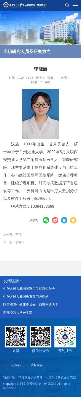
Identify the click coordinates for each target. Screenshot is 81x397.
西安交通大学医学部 (17, 312)
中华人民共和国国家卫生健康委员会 (29, 288)
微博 (16, 339)
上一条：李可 (12, 234)
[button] (67, 3)
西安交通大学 (48, 304)
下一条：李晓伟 (13, 242)
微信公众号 (40, 339)
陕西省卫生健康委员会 (19, 304)
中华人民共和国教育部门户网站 (26, 296)
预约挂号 (65, 339)
